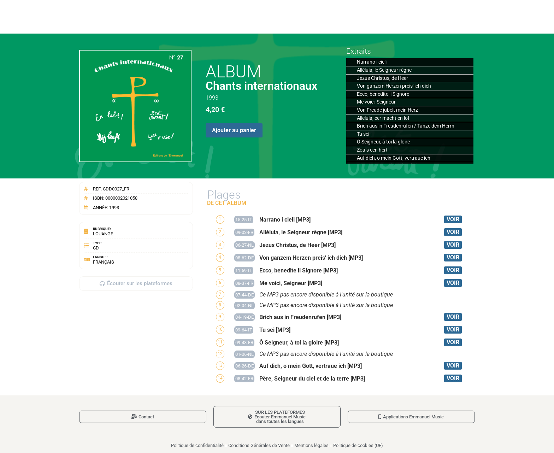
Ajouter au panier (234, 130)
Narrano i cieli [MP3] (285, 219)
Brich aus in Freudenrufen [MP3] (300, 317)
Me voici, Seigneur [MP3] (290, 283)
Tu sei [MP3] (274, 329)
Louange (103, 233)
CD (96, 248)
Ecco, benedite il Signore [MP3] (298, 270)
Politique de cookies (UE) (358, 445)
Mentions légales (311, 445)
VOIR (453, 219)
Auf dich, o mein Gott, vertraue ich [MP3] (310, 366)
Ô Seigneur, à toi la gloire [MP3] (299, 342)
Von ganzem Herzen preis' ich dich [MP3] (311, 257)
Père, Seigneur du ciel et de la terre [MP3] (312, 378)
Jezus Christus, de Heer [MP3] (297, 245)
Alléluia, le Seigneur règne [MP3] (300, 232)
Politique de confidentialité (197, 445)
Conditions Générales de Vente (259, 445)
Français (103, 262)
